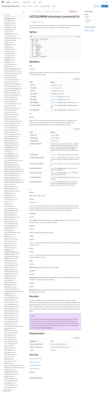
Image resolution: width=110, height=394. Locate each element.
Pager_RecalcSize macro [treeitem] (10, 348)
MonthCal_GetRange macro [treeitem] (10, 97)
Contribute (27, 389)
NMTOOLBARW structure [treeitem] (10, 287)
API (42, 11)
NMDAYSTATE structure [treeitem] (9, 184)
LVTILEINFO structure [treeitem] (9, 51)
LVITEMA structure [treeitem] (8, 42)
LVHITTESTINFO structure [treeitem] (10, 36)
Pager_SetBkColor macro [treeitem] (10, 350)
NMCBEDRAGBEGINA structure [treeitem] (11, 143)
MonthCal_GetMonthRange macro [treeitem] (12, 95)
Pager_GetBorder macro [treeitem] (10, 337)
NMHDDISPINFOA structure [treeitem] (11, 186)
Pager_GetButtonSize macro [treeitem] (10, 339)
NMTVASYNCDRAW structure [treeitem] (11, 304)
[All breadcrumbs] (30, 11)
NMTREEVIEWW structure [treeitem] (10, 295)
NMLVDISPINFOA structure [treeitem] (10, 212)
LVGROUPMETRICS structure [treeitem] (11, 34)
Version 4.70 (53, 96)
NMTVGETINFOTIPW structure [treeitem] (11, 319)
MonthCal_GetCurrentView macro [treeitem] (12, 79)
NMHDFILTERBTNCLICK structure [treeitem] (12, 191)
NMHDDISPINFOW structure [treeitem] (11, 188)
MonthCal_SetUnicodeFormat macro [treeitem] (12, 134)
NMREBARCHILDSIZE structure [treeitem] (11, 256)
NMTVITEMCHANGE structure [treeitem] (11, 322)
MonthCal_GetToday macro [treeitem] (10, 101)
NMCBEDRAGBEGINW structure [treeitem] (11, 145)
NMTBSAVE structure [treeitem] (9, 280)
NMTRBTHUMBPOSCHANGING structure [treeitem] (14, 291)
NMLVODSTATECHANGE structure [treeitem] (12, 232)
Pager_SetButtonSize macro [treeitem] (10, 354)
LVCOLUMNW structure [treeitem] (10, 21)
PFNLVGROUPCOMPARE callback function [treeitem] (14, 365)
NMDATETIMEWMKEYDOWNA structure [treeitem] (13, 180)
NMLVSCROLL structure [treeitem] (10, 234)
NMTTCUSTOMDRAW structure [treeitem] (11, 298)
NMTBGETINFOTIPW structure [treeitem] (11, 274)
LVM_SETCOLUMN (34, 369)
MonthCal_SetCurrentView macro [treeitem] (12, 114)
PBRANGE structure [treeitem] (8, 363)
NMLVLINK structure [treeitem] (9, 230)
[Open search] (102, 2)
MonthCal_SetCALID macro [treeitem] (10, 110)
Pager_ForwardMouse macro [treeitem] (11, 332)
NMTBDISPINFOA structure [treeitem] (10, 267)
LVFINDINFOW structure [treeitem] (10, 25)
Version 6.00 (53, 102)
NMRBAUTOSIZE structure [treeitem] (10, 247)
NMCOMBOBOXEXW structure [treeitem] (11, 156)
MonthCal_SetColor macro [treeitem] (10, 112)
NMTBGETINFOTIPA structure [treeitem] (11, 271)
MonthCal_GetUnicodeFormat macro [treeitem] (13, 103)
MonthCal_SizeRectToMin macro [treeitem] (11, 136)
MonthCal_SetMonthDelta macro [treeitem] (12, 125)
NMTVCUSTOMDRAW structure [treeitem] (11, 306)
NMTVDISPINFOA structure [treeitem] (10, 308)
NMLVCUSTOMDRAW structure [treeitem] (11, 210)
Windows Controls (49, 11)
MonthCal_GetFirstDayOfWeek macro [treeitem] (13, 84)
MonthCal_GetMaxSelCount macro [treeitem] (12, 86)
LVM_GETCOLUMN (34, 362)
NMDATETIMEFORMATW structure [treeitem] (12, 173)
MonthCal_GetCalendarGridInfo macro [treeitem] (13, 73)
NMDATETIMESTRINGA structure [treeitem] (12, 175)
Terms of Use (56, 389)
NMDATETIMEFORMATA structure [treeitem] (12, 167)
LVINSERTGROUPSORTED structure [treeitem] (12, 38)
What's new (97, 6)
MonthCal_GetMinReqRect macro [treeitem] (12, 90)
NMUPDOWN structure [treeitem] (9, 328)
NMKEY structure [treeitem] (8, 202)
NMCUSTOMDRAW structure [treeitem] (11, 158)
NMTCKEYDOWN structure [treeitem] (10, 282)
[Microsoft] (3, 2)
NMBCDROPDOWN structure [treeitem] (11, 138)
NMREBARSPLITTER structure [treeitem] (11, 258)
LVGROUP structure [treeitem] (9, 31)
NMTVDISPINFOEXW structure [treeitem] (11, 313)
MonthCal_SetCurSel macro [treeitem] (10, 117)
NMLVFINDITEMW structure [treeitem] (10, 221)
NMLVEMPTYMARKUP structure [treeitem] (11, 217)
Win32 (38, 11)
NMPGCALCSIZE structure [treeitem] (10, 241)
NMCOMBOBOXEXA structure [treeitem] (11, 154)
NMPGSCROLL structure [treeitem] (10, 245)
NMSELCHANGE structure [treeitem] (10, 263)
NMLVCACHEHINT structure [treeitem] (10, 208)
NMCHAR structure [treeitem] (8, 151)
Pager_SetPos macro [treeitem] (9, 359)
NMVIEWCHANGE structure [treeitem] (10, 330)
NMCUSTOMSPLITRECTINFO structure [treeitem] (13, 160)
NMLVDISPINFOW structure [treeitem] (10, 215)
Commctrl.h (58, 11)
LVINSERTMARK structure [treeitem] (10, 40)
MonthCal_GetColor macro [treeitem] (10, 77)
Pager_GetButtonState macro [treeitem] (11, 341)
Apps (34, 11)
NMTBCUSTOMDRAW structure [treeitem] (11, 265)
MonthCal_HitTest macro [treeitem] (10, 106)
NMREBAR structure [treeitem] (9, 250)
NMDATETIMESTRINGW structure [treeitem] (12, 178)
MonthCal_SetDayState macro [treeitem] (11, 119)
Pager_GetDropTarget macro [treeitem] (11, 343)
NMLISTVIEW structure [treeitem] (9, 206)
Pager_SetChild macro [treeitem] (9, 356)
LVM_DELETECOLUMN (35, 358)
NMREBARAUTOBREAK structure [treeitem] (11, 252)
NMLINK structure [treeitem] (8, 204)
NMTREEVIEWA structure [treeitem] (10, 293)
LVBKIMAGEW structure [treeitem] (10, 16)
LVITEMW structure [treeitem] (8, 47)
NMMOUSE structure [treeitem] (9, 236)
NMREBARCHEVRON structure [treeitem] (11, 254)
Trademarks (63, 389)
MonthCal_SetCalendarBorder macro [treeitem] (12, 108)
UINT (33, 69)
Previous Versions (14, 389)
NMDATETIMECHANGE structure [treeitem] (12, 164)
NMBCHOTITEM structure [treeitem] (10, 140)
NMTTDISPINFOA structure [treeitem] (10, 300)
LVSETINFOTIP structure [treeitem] (10, 49)
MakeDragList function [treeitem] (9, 55)
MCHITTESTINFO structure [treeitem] (10, 64)
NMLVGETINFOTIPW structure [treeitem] (11, 226)
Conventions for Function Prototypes (43, 327)
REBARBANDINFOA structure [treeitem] (11, 372)
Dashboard (104, 6)
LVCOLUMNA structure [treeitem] (9, 18)
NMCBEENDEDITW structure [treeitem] (11, 149)
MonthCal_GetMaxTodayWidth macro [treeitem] (13, 88)
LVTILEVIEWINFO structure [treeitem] (10, 53)
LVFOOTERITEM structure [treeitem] (10, 29)
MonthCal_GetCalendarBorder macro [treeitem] (13, 69)
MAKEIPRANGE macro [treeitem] (9, 60)
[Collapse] (24, 11)
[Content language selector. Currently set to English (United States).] (9, 386)
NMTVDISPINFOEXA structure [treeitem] (11, 311)
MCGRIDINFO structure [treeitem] (9, 62)
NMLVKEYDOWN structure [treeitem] (10, 228)
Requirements (88, 20)
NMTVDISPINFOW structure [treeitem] (11, 315)
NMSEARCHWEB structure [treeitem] (10, 260)
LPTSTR (34, 202)
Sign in (106, 2)
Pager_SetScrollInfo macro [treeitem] (10, 361)
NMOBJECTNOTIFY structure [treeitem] (11, 239)
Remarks (87, 18)
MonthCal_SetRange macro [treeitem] (10, 127)
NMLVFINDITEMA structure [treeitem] (10, 219)
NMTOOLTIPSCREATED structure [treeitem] (12, 289)
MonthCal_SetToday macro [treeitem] (10, 132)
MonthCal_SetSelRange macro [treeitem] (11, 130)
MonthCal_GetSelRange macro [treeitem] (11, 99)
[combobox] (14, 14)
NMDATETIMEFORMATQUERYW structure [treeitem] (14, 171)
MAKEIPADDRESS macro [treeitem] (10, 58)
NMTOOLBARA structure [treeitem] (10, 284)
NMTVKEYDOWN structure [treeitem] (10, 324)
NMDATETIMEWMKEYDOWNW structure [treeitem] (14, 182)
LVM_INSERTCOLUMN (35, 365)
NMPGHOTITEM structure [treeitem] (10, 243)
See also (87, 22)
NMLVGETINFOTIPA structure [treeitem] (11, 223)
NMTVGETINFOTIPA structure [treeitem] (11, 317)
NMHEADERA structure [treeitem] (9, 193)
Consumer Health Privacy (44, 389)
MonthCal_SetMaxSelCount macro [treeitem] (12, 123)
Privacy (33, 389)
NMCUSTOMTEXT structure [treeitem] (10, 162)
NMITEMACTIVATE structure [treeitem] (10, 199)
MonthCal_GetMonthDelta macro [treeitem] (12, 92)
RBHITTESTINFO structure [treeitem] (10, 370)
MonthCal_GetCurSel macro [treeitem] (10, 82)
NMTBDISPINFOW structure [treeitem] (10, 269)
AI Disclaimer (5, 389)
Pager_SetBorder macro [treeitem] (9, 352)
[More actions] (79, 11)
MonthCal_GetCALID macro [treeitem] (10, 75)
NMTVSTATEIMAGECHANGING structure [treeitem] (13, 326)
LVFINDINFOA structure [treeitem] (10, 23)
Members (87, 16)
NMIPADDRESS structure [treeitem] (10, 197)
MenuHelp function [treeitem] (8, 66)
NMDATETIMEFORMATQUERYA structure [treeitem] (14, 169)
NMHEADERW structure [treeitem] (10, 195)
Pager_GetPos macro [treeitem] (9, 346)
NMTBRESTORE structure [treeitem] (10, 278)
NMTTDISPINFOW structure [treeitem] (10, 302)
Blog (21, 389)
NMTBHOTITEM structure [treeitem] (10, 276)
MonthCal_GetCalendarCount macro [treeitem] (12, 71)
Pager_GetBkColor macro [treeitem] (10, 335)
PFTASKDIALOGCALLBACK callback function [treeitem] (14, 367)
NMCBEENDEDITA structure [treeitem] (10, 147)
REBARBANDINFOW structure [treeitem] (11, 374)
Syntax (86, 14)
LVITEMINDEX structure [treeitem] (9, 44)
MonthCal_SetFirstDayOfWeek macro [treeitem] (13, 121)
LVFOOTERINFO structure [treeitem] (10, 27)
